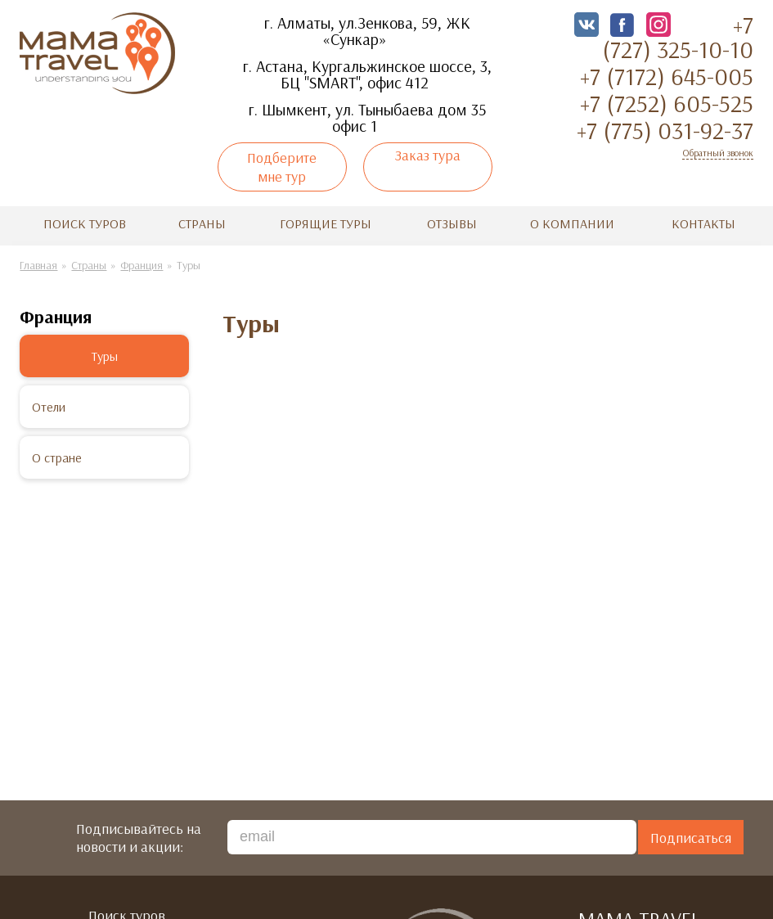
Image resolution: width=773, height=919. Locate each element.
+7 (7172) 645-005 (666, 76)
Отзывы (452, 221)
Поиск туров (84, 221)
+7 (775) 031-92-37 (665, 130)
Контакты (703, 221)
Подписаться (690, 835)
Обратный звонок (717, 152)
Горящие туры (325, 221)
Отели (48, 404)
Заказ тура (428, 155)
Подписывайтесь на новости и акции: (138, 836)
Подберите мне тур (282, 167)
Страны (202, 221)
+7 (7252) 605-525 (666, 103)
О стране (57, 455)
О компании (572, 221)
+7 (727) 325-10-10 (677, 37)
